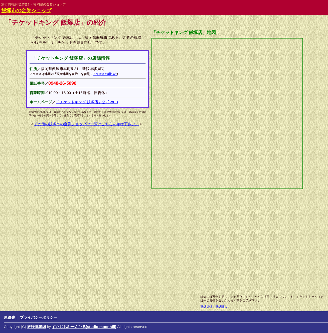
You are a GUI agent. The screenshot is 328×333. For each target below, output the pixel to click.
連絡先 (9, 317)
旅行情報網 (36, 326)
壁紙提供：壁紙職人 (213, 306)
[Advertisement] (151, 253)
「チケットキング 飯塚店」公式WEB (87, 102)
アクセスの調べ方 (105, 74)
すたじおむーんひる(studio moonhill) (84, 326)
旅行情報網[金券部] (15, 4)
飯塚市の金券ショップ (26, 10)
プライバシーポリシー (38, 317)
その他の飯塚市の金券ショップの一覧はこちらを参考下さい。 (86, 124)
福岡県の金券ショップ (49, 4)
